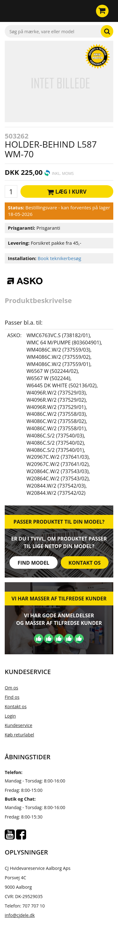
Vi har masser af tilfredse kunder (58, 598)
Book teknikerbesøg (59, 258)
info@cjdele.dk (20, 915)
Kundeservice (18, 725)
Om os (11, 688)
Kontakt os (85, 562)
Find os (12, 697)
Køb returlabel (19, 735)
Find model (33, 562)
